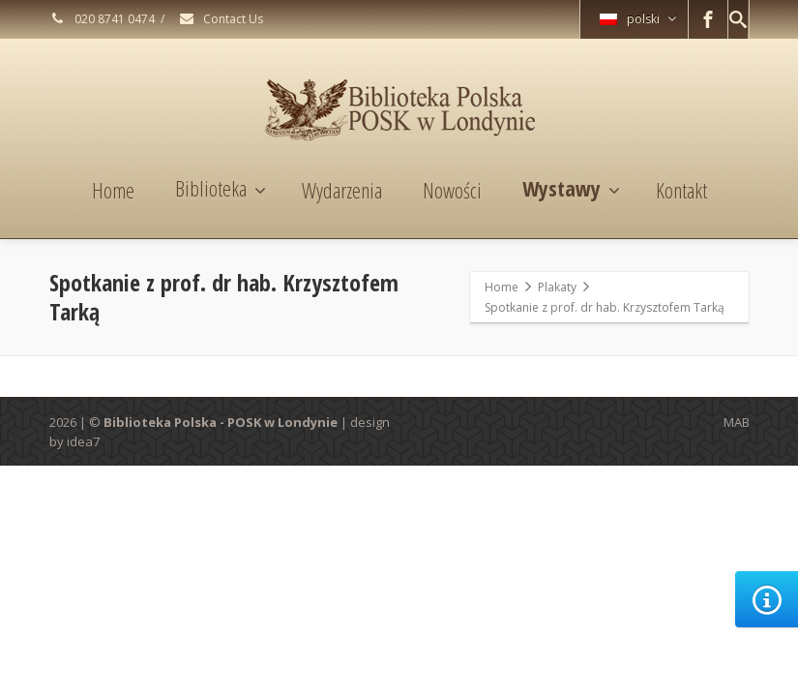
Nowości (452, 189)
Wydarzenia (342, 189)
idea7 (83, 441)
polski (638, 19)
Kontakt (681, 189)
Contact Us (220, 19)
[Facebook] (708, 19)
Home (113, 189)
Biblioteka (220, 187)
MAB (737, 422)
